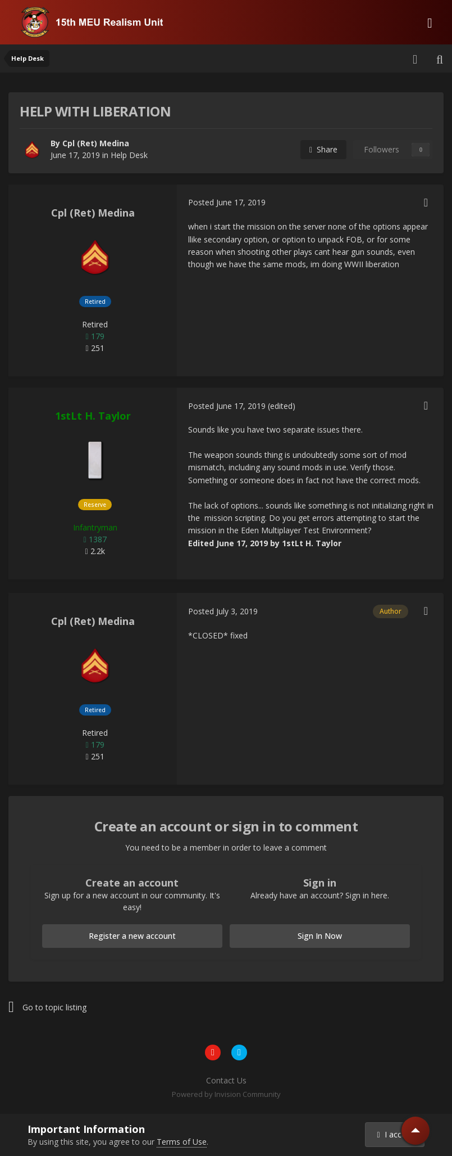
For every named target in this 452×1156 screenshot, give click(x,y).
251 (94, 348)
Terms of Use (182, 1141)
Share (323, 149)
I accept (395, 1134)
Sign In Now (320, 935)
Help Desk (129, 155)
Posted (227, 202)
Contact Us (226, 1080)
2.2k (94, 551)
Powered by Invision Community (226, 1094)
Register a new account (132, 935)
